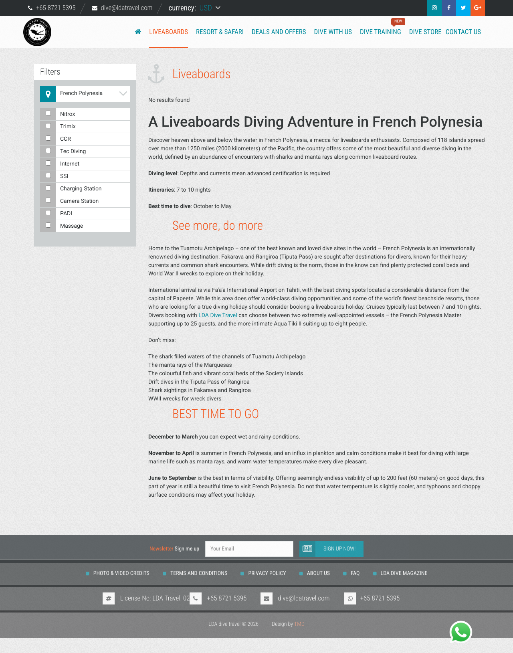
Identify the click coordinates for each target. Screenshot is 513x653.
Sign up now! (327, 539)
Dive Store (425, 32)
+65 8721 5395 (56, 8)
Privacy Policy (267, 563)
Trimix (58, 127)
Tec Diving (63, 152)
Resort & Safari (220, 32)
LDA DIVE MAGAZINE (404, 563)
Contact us (463, 32)
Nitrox (57, 114)
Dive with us (333, 32)
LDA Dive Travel (217, 315)
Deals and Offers (279, 32)
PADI (56, 214)
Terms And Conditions (198, 563)
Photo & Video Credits (121, 563)
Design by (288, 616)
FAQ (355, 563)
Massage (61, 226)
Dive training (380, 27)
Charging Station (71, 189)
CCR (55, 139)
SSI (54, 176)
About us (318, 563)
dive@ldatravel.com (126, 8)
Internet (59, 164)
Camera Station (69, 201)
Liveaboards (168, 32)
